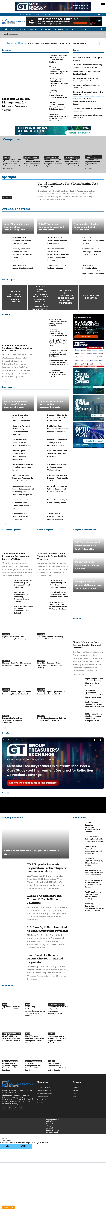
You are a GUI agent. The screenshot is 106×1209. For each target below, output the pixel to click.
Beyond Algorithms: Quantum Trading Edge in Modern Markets (94, 681)
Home (22, 14)
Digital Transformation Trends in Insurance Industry (23, 467)
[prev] (95, 43)
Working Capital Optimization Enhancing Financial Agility (58, 82)
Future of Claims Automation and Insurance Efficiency (21, 442)
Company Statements (40, 29)
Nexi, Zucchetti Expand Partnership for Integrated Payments (45, 958)
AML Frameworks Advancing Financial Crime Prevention (50, 637)
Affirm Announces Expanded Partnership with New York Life (22, 478)
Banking (7, 157)
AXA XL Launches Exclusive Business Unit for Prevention (51, 227)
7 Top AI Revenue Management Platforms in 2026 (93, 241)
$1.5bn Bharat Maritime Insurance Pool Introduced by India (16, 227)
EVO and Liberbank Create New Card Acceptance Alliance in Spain (53, 162)
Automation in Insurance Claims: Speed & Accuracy (55, 516)
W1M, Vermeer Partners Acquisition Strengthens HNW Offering (34, 1039)
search (74, 1096)
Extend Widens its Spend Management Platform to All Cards (58, 594)
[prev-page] (3, 381)
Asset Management (56, 1004)
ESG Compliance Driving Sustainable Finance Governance (94, 839)
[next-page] (6, 381)
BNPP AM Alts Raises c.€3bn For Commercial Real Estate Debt (22, 241)
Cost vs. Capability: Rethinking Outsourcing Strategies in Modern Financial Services (58, 254)
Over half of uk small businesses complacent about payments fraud (72, 162)
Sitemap (75, 1090)
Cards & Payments (31, 157)
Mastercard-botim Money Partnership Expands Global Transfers (52, 556)
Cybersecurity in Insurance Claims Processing (20, 516)
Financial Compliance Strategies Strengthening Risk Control (17, 348)
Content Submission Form (44, 1093)
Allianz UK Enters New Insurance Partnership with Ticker (57, 478)
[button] (101, 29)
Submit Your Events (43, 1100)
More (83, 29)
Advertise (29, 14)
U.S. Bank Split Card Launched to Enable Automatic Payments (47, 928)
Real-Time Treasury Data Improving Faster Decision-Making (58, 58)
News (13, 29)
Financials (7, 197)
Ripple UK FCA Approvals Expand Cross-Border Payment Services (57, 583)
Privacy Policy (77, 1087)
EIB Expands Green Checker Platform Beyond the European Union (88, 585)
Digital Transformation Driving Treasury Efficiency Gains (57, 105)
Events (74, 29)
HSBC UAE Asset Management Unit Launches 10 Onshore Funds (34, 1066)
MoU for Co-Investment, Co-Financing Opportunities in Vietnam (21, 596)
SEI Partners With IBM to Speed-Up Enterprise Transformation (58, 1010)
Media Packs (49, 14)
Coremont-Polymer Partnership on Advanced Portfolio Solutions (23, 583)
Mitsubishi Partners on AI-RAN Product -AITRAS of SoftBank (11, 1038)
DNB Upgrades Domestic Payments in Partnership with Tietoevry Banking (58, 605)
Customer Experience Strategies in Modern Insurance (57, 453)
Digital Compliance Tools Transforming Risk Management (68, 185)
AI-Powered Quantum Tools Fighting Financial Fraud (57, 373)
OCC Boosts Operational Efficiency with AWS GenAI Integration (87, 545)
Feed (74, 1093)
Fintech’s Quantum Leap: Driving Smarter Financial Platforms (58, 353)
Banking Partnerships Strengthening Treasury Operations (58, 93)
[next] (98, 43)
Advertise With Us (42, 1096)
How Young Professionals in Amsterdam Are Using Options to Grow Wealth (35, 1011)
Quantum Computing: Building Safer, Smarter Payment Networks (58, 117)
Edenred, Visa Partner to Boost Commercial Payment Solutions (57, 489)
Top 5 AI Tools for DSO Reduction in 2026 (11, 1007)
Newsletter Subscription (44, 1090)
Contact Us (40, 1103)
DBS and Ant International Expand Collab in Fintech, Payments (44, 899)
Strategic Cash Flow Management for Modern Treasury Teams (55, 43)
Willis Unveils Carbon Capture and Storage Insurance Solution (15, 404)
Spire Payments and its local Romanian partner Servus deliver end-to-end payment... (12, 163)
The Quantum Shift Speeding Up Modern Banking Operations (58, 362)
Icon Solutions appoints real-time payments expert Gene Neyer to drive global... (94, 163)
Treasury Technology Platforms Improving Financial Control (59, 70)
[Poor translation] (23, 1146)
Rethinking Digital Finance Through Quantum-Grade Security (85, 101)
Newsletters (38, 14)
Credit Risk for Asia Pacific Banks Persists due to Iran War (57, 241)
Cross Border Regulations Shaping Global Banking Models (58, 322)
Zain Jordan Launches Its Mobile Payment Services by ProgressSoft (32, 162)
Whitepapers (61, 29)
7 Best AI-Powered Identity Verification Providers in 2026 (91, 251)
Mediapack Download (43, 1087)
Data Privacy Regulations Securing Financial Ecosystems (93, 850)
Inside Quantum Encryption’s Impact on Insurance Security (57, 429)
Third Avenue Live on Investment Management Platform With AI (16, 556)
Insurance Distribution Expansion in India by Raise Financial (86, 227)
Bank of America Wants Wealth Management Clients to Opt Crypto (57, 1066)
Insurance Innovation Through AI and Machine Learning (57, 442)
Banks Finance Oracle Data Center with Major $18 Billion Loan (94, 705)
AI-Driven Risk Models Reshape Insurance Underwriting (57, 467)
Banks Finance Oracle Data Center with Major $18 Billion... (87, 565)
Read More (24, 1104)
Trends (22, 29)
